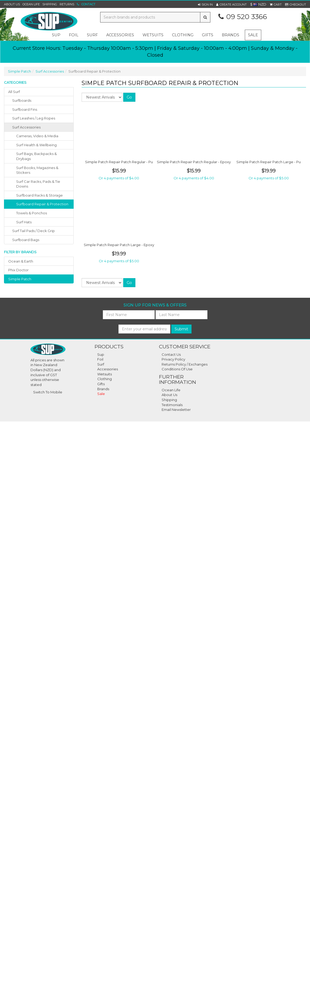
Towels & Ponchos (31, 213)
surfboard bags (25, 240)
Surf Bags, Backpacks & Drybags (36, 156)
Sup (100, 354)
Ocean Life (31, 4)
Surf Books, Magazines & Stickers (37, 170)
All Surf (14, 92)
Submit (181, 329)
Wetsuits (104, 374)
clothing (182, 35)
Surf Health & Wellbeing (36, 145)
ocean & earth (20, 261)
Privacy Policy (173, 359)
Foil (100, 359)
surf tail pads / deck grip (33, 231)
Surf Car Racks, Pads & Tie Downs (38, 184)
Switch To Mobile (47, 392)
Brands (230, 35)
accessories (120, 35)
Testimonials (172, 405)
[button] (205, 4)
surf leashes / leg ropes (33, 118)
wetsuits (153, 35)
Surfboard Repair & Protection (42, 204)
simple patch (19, 279)
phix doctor (18, 270)
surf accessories (26, 127)
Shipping (49, 4)
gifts (207, 35)
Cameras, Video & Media (37, 136)
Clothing (104, 379)
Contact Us (171, 354)
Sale (253, 35)
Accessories (107, 369)
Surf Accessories (50, 71)
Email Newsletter (176, 409)
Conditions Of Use (177, 369)
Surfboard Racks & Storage (39, 195)
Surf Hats (24, 222)
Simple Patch (19, 71)
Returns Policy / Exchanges (184, 364)
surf (92, 35)
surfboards (21, 100)
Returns (67, 4)
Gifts (101, 384)
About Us (12, 4)
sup (56, 35)
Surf (100, 364)
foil (73, 35)
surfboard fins (24, 109)
